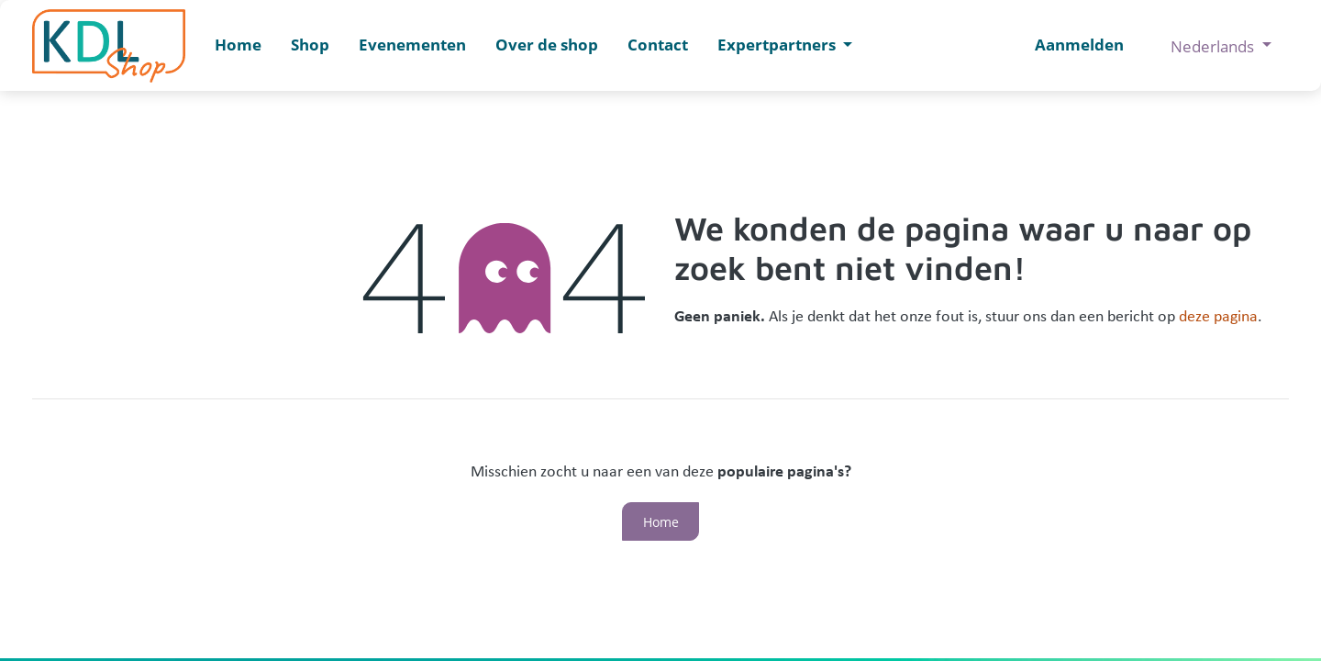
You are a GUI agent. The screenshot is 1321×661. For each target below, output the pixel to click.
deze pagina (1218, 317)
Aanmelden (1079, 44)
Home (661, 522)
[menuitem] (238, 45)
